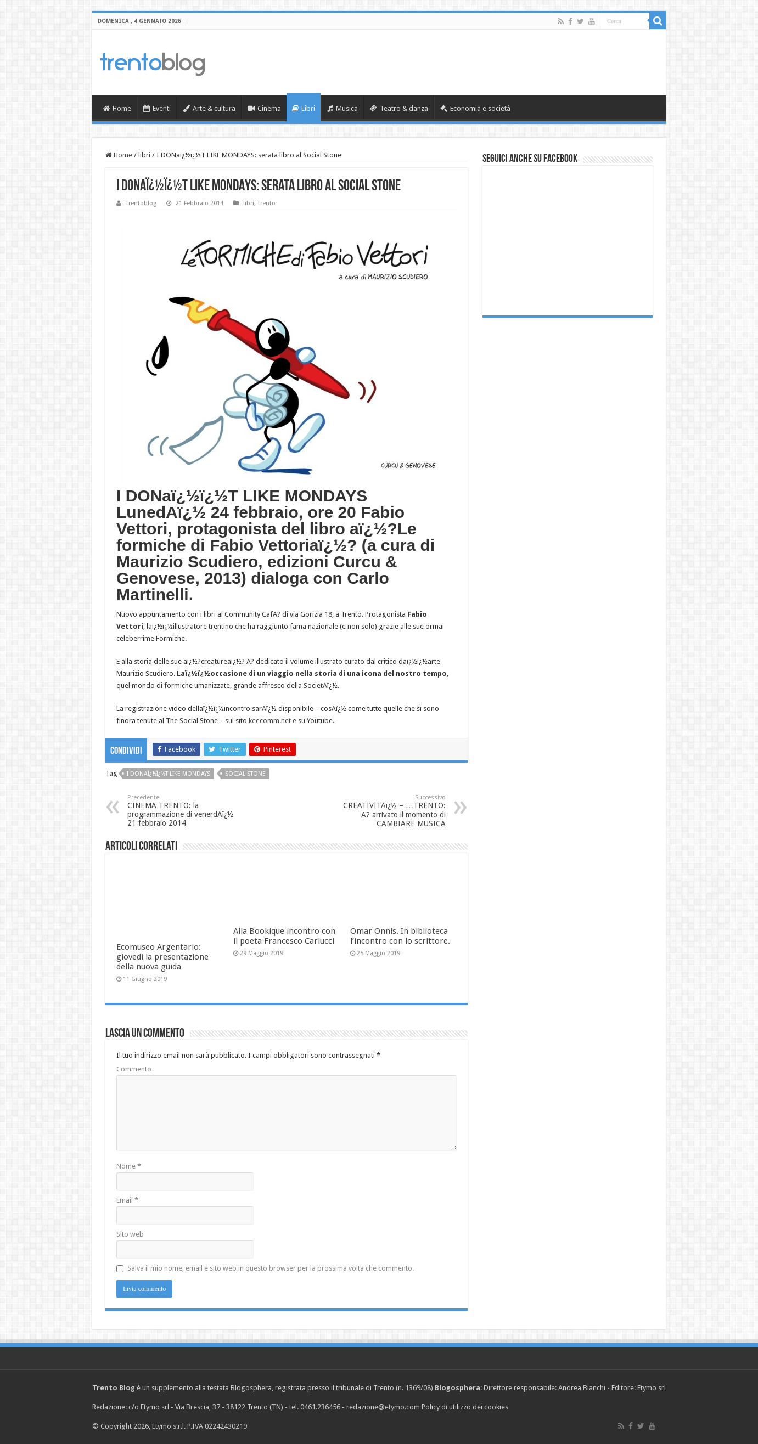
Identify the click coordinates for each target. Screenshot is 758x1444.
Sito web (130, 1234)
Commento (133, 1069)
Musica (342, 108)
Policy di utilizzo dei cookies (465, 1407)
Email (127, 1200)
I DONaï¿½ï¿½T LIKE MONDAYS (168, 773)
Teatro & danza (399, 108)
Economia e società (475, 108)
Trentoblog (141, 203)
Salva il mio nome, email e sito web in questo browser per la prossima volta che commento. (270, 1268)
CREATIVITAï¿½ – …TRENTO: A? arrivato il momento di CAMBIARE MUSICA (389, 811)
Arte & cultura (209, 108)
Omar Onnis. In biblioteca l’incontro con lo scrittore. (400, 936)
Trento (266, 203)
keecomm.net (270, 721)
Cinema (264, 108)
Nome (128, 1166)
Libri (303, 108)
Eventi (157, 108)
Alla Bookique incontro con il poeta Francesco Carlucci (284, 936)
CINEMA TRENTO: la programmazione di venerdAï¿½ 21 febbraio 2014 (183, 810)
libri (144, 155)
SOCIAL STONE (245, 773)
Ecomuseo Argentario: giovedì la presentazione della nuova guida (162, 957)
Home (117, 108)
